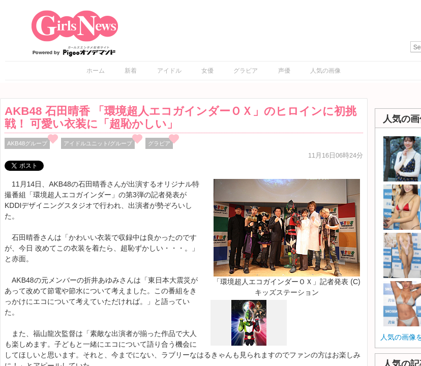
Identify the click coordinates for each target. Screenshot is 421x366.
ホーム (95, 70)
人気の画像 (325, 70)
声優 (284, 70)
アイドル (169, 70)
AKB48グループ (27, 143)
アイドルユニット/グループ (98, 143)
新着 (131, 70)
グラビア (245, 70)
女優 (207, 70)
